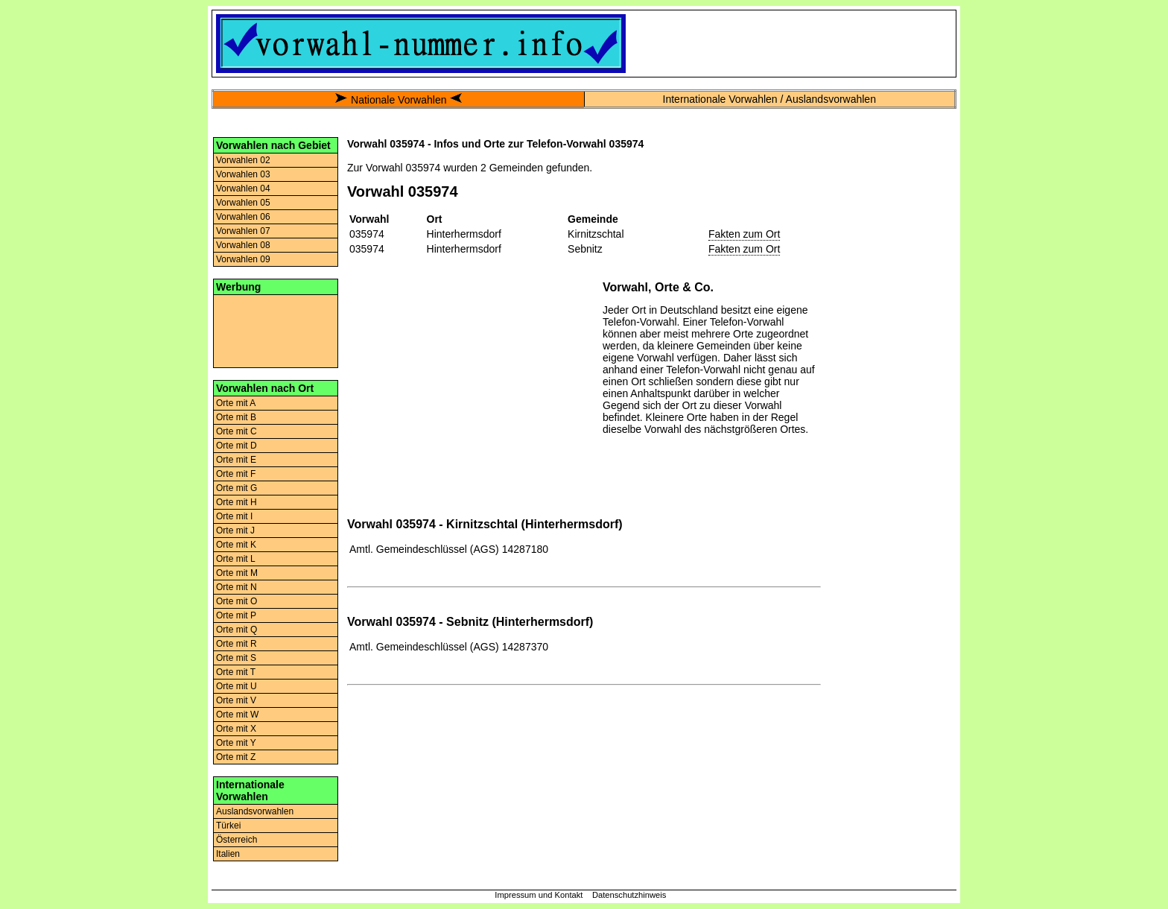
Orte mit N (236, 587)
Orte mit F (236, 474)
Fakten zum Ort (744, 234)
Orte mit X (236, 728)
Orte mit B (236, 417)
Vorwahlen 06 (243, 217)
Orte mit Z (236, 757)
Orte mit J (235, 530)
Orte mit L (236, 559)
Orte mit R (236, 644)
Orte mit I (234, 516)
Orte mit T (236, 672)
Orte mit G (236, 488)
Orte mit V (236, 700)
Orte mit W (237, 714)
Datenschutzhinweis (629, 894)
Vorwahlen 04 (243, 188)
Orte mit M (237, 573)
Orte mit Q (236, 629)
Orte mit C (236, 431)
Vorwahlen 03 (243, 174)
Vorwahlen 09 (243, 259)
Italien (228, 854)
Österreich (236, 839)
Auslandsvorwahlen (254, 811)
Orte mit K (236, 544)
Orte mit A (236, 403)
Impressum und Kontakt (539, 894)
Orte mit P (236, 615)
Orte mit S (236, 658)
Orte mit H (236, 502)
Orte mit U (236, 686)
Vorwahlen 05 (243, 202)
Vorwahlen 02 (243, 160)
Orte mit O (236, 601)
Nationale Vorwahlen (398, 100)
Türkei (228, 825)
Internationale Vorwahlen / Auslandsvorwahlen (769, 99)
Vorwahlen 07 (243, 231)
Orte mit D (236, 445)
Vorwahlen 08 (243, 245)
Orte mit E (236, 459)
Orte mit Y (236, 743)
